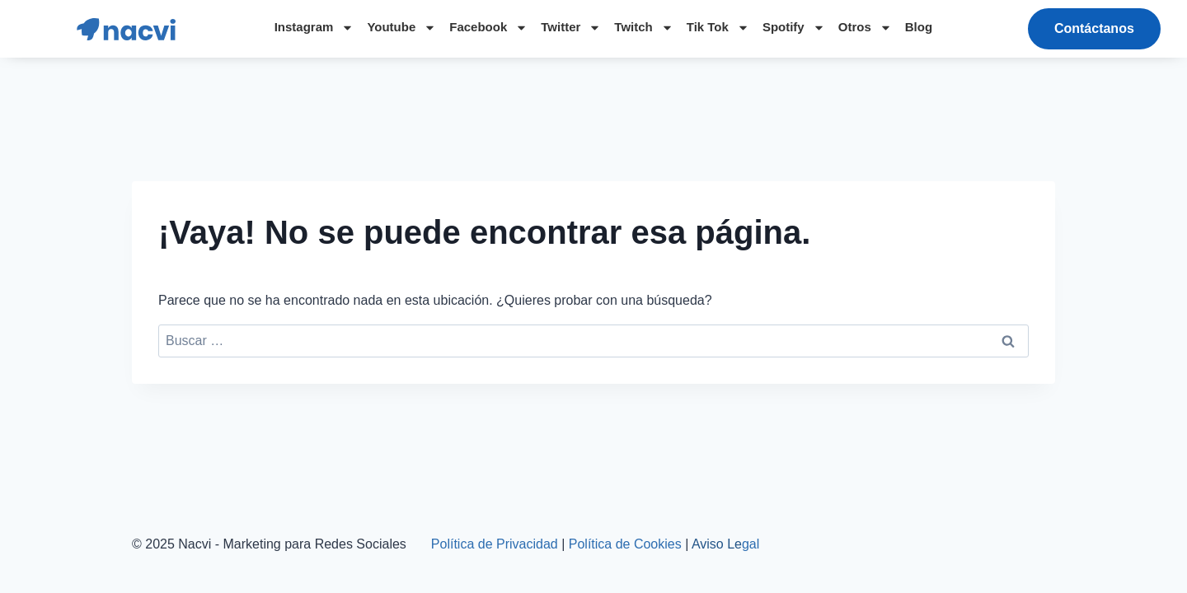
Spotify (793, 27)
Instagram (314, 27)
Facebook (488, 27)
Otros (865, 27)
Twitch (643, 27)
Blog (918, 27)
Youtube (401, 27)
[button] (1094, 28)
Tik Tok (718, 27)
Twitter (571, 27)
